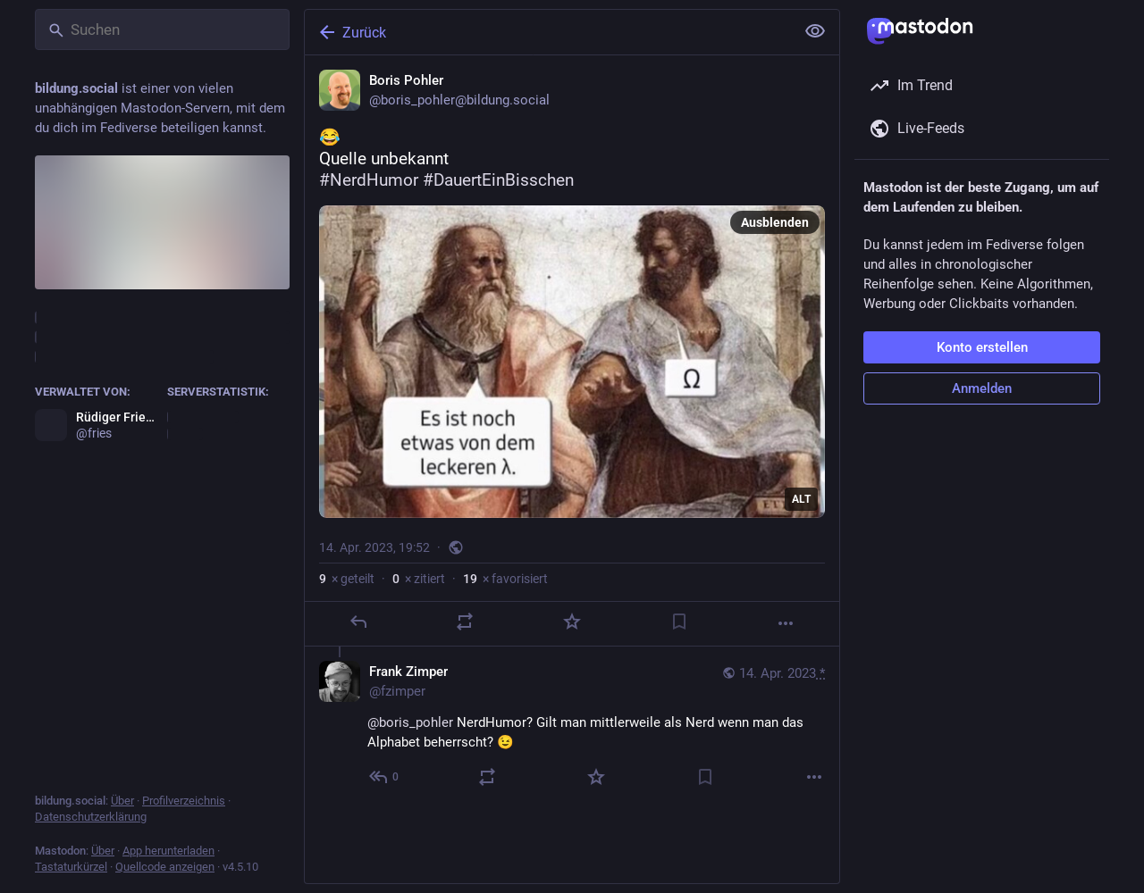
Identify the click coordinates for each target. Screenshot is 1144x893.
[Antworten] (358, 621)
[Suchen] (162, 29)
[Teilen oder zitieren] (464, 621)
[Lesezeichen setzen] (679, 621)
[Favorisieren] (572, 621)
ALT (801, 499)
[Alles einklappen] (815, 31)
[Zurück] (548, 32)
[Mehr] (785, 623)
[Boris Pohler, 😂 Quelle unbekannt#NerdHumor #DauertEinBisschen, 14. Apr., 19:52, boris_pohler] (572, 351)
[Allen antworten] (384, 777)
